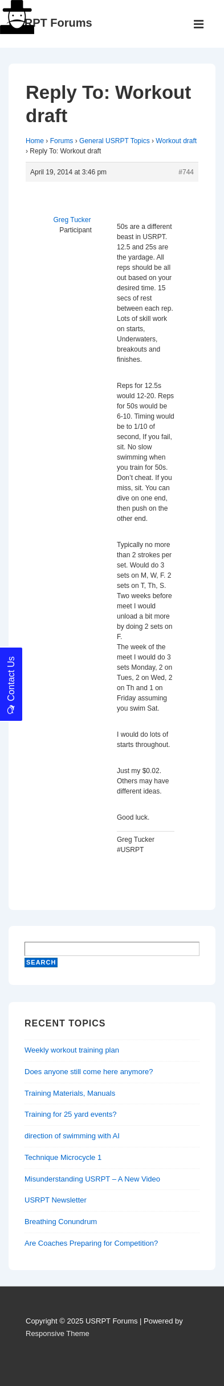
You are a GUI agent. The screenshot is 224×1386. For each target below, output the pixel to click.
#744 (186, 172)
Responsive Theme (57, 1333)
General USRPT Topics (114, 141)
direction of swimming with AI (72, 1136)
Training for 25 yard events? (70, 1114)
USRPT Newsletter (56, 1200)
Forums (62, 141)
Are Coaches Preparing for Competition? (91, 1243)
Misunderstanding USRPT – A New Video (92, 1179)
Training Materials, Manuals (70, 1093)
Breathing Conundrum (61, 1221)
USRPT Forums (50, 22)
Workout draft (176, 141)
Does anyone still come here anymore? (89, 1071)
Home (35, 141)
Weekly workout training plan (72, 1050)
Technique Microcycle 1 (63, 1157)
